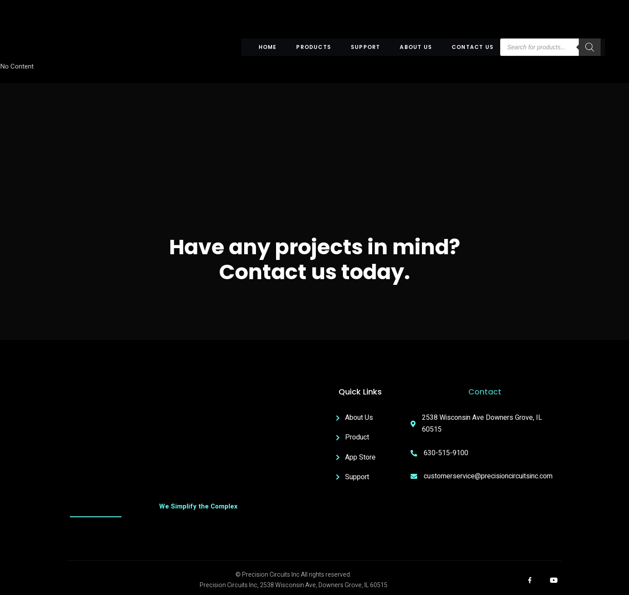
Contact (484, 391)
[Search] (590, 47)
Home (268, 47)
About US (416, 47)
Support (365, 47)
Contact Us (473, 47)
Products (313, 47)
